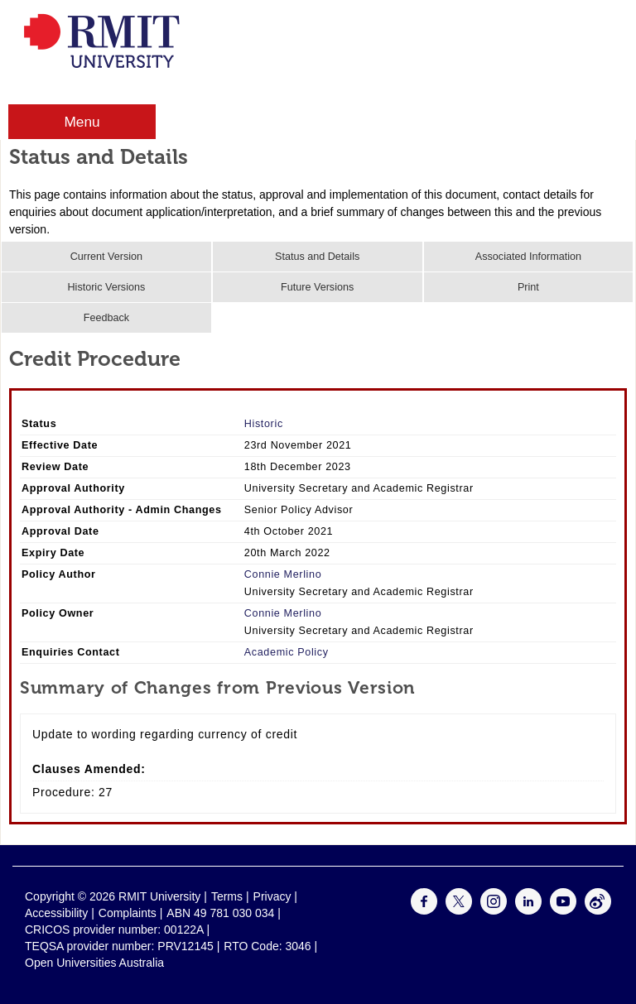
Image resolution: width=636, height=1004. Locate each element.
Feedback (106, 318)
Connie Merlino (283, 574)
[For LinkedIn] (528, 910)
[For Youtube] (563, 910)
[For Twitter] (459, 910)
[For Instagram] (493, 910)
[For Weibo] (598, 910)
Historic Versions (106, 287)
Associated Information (528, 256)
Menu (81, 121)
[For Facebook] (424, 910)
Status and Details (317, 256)
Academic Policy (286, 652)
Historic (263, 424)
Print (528, 287)
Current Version (106, 256)
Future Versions (317, 287)
